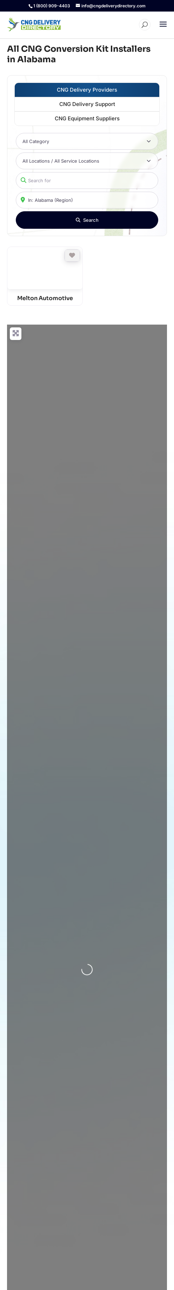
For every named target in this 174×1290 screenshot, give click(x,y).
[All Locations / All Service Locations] (87, 161)
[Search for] (87, 180)
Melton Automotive (45, 298)
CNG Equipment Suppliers (87, 118)
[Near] (87, 200)
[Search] (87, 220)
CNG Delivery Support (87, 104)
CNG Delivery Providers (87, 89)
